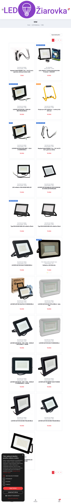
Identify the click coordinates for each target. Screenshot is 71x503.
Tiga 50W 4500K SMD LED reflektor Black (49, 226)
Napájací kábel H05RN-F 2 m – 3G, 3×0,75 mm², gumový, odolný (49, 149)
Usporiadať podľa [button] (55, 34)
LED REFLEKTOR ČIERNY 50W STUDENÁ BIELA (49, 382)
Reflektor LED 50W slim (49, 265)
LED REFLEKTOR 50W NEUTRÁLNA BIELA (49, 421)
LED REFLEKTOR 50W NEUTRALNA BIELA (22, 421)
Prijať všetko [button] (13, 488)
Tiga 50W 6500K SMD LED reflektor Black (22, 226)
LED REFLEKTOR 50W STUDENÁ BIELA (22, 265)
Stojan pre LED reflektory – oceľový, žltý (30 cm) (49, 110)
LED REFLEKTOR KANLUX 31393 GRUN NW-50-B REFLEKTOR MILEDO (49, 188)
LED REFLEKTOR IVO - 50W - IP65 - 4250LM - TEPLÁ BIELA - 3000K (22, 343)
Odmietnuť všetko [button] (13, 492)
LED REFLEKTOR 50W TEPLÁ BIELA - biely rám (49, 305)
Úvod (28, 25)
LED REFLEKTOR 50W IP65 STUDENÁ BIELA (22, 304)
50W (42, 25)
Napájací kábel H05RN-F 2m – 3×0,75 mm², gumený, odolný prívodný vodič (22, 71)
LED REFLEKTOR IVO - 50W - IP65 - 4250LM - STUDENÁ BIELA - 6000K (22, 382)
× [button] (22, 455)
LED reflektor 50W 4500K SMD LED (21, 187)
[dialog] (13, 477)
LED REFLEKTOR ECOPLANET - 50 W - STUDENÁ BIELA (22, 149)
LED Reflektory (36, 25)
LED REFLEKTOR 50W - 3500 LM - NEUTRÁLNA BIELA (22, 110)
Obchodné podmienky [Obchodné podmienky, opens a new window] (13, 498)
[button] (68, 9)
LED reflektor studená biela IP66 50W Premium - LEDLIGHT (49, 71)
